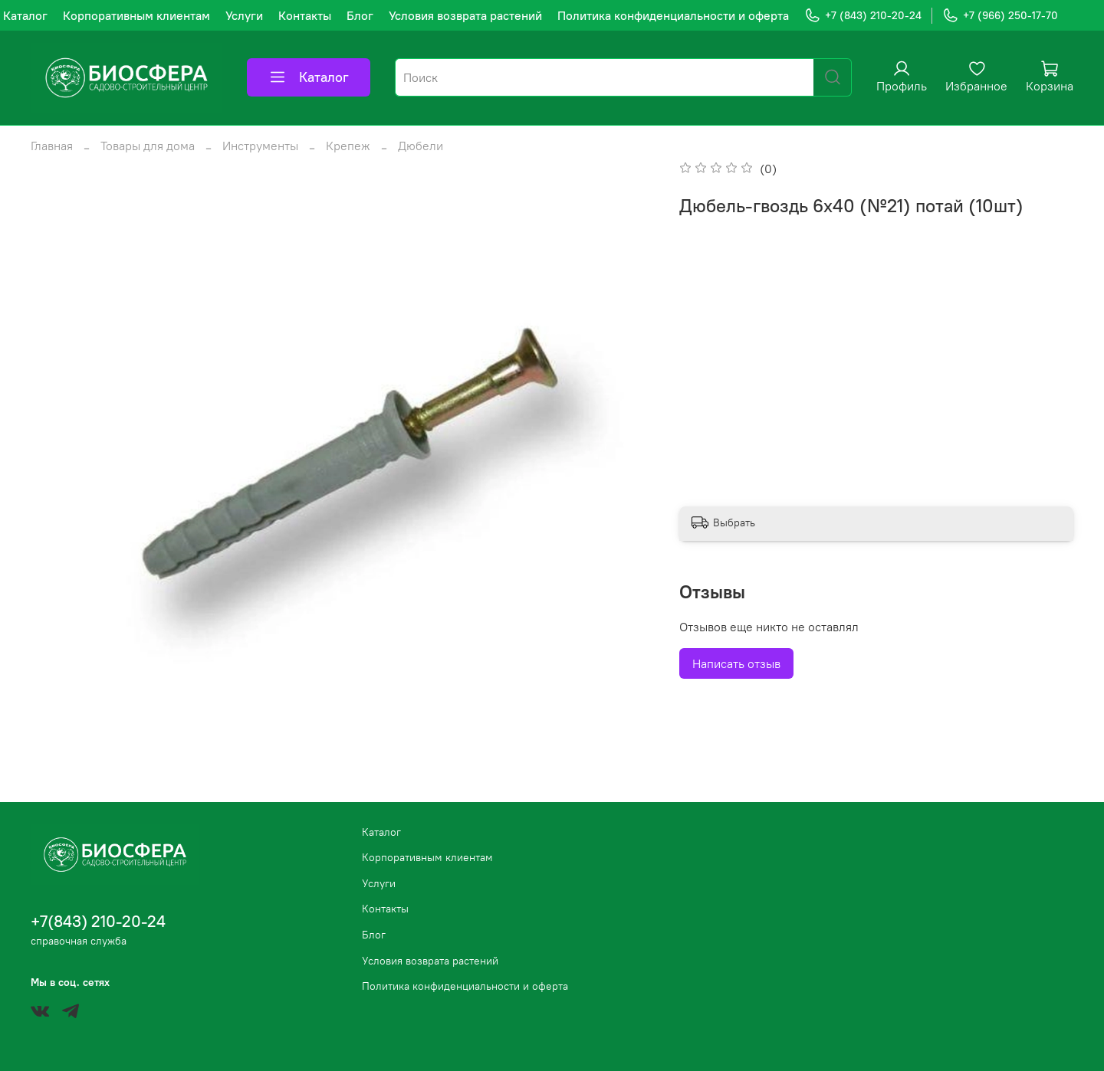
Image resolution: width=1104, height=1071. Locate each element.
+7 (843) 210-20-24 (863, 16)
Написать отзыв (736, 663)
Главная (52, 145)
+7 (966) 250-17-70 (1000, 16)
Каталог (25, 15)
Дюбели (420, 145)
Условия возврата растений (465, 15)
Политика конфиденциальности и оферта (673, 15)
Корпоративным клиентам (136, 15)
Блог (360, 15)
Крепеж (348, 145)
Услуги (244, 15)
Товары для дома (147, 145)
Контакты (304, 15)
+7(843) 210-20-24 (98, 921)
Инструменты (260, 145)
